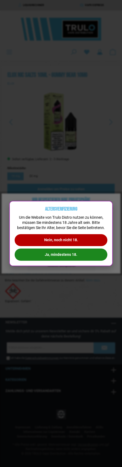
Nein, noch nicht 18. (61, 240)
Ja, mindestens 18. (61, 254)
